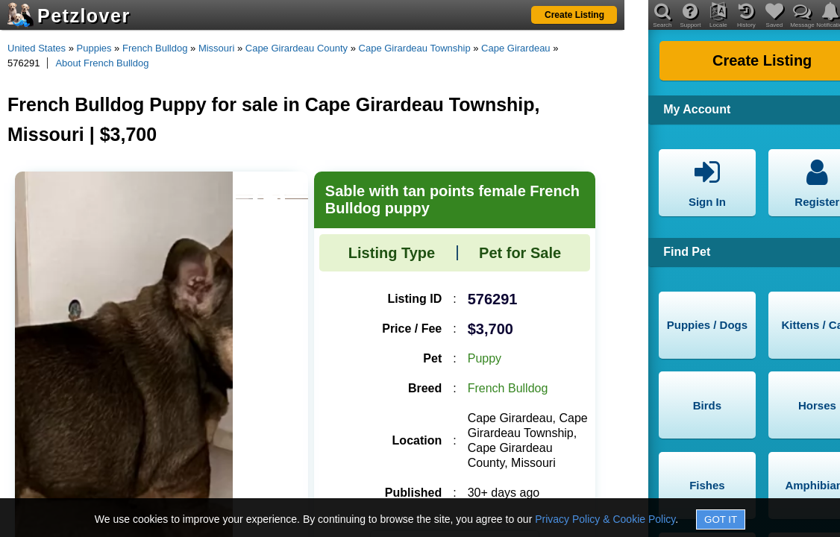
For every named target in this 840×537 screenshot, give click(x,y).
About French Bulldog (101, 63)
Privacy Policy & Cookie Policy (605, 519)
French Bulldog (154, 48)
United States (36, 48)
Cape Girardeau (516, 48)
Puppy (484, 358)
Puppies (94, 48)
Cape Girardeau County (296, 48)
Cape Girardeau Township (415, 48)
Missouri (216, 48)
